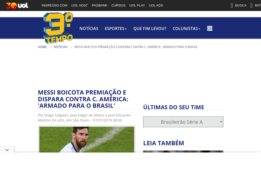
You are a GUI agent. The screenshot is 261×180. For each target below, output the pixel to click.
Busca (13, 53)
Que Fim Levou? (118, 28)
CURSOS (118, 5)
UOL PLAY (137, 5)
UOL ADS (156, 5)
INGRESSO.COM (54, 5)
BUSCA (238, 5)
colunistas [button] (157, 28)
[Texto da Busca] (28, 54)
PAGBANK (100, 5)
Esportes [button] (82, 28)
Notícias (53, 28)
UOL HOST (79, 5)
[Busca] (51, 56)
